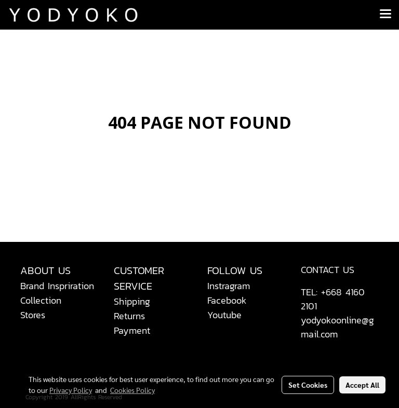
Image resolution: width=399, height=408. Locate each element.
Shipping (132, 301)
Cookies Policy (132, 390)
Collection (40, 300)
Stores (32, 315)
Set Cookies (307, 384)
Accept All (362, 384)
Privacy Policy (70, 390)
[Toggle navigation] (385, 14)
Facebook (227, 300)
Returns (129, 316)
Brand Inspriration (57, 286)
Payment (132, 330)
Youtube (224, 315)
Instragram (228, 286)
